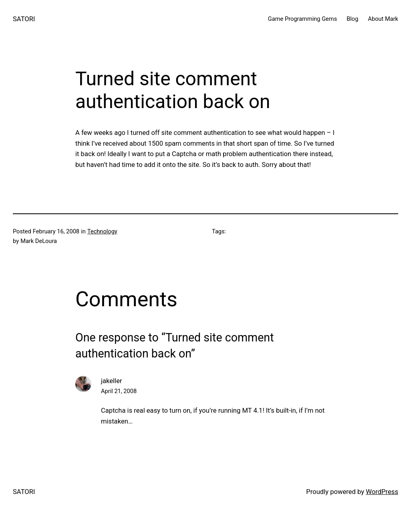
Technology (102, 231)
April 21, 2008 (119, 391)
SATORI (24, 19)
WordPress (382, 492)
